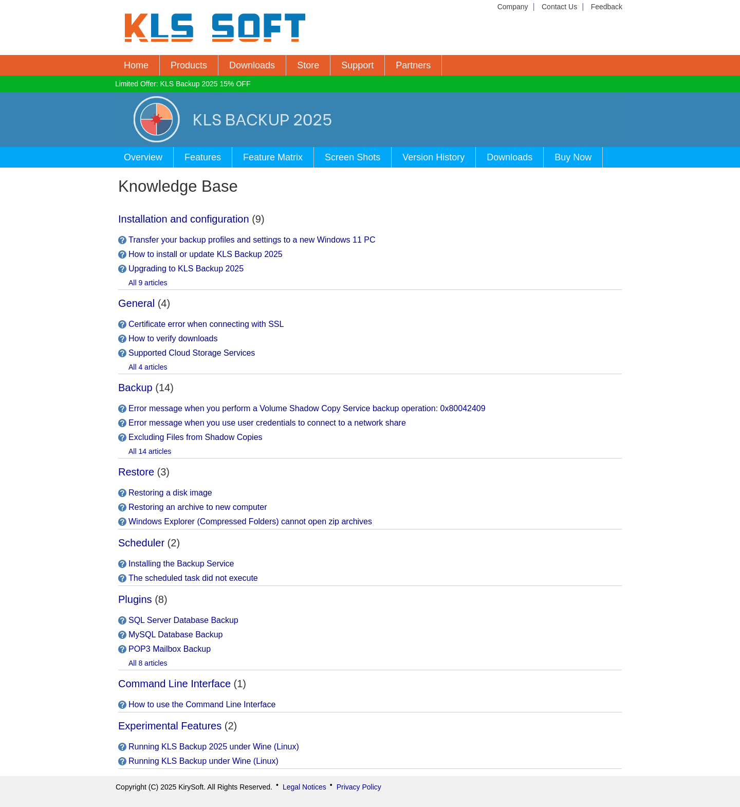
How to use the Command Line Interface (201, 704)
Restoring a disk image (170, 492)
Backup (135, 387)
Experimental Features (169, 725)
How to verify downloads (172, 338)
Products (189, 65)
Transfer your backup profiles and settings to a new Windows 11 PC (252, 239)
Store (308, 65)
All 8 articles (147, 663)
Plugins (135, 599)
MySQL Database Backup (175, 634)
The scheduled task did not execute (193, 578)
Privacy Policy (359, 787)
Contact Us (559, 7)
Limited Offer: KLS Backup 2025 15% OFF (183, 84)
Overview (143, 157)
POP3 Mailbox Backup (169, 649)
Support (357, 65)
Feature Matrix (273, 157)
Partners (413, 65)
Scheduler (141, 542)
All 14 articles (149, 451)
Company (512, 7)
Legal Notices (304, 787)
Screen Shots (352, 157)
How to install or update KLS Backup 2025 (205, 254)
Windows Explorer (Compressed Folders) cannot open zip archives (250, 521)
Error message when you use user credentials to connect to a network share (267, 422)
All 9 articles (147, 283)
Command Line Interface (174, 683)
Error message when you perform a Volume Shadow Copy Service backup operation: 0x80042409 (307, 408)
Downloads (252, 65)
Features (202, 157)
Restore (136, 472)
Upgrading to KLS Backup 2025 (186, 268)
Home (136, 65)
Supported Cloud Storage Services (191, 353)
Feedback (606, 7)
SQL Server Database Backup (183, 620)
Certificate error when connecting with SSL (206, 324)
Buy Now (572, 157)
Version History (433, 157)
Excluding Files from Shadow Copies (195, 437)
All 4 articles (147, 367)
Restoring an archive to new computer (197, 507)
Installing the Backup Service (181, 563)
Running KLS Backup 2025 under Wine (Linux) (213, 746)
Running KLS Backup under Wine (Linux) (203, 761)
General (136, 303)
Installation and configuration (183, 219)
